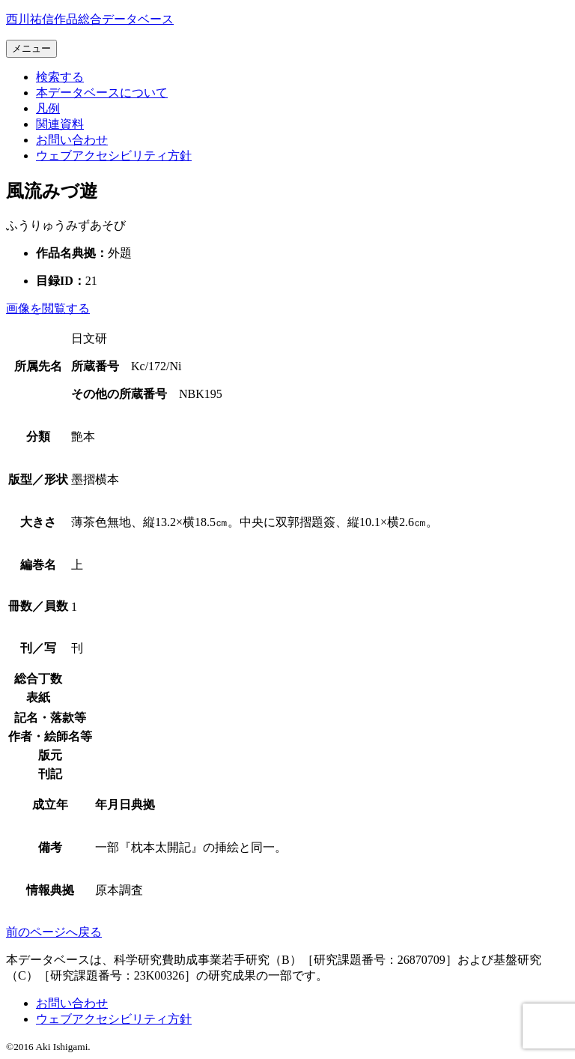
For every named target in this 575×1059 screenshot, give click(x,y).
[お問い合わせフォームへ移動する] (72, 139)
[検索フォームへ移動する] (60, 76)
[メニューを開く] (31, 49)
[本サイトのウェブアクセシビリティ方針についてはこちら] (114, 155)
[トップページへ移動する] (90, 19)
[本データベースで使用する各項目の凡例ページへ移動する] (48, 108)
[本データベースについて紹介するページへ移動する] (102, 92)
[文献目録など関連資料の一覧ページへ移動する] (60, 124)
